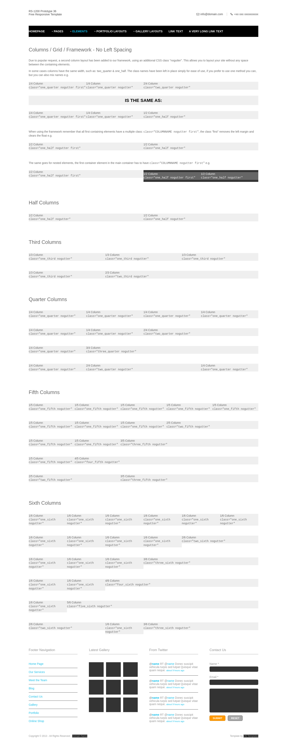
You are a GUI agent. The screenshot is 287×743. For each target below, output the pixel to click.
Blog (31, 688)
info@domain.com (212, 14)
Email (233, 680)
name (155, 663)
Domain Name (79, 736)
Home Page (36, 663)
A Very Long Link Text (206, 31)
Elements (79, 31)
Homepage (37, 31)
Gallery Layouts (149, 31)
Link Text (176, 31)
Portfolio (34, 712)
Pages (58, 31)
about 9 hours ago (175, 670)
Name (233, 667)
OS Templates (251, 736)
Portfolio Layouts (111, 31)
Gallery (33, 704)
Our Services (37, 672)
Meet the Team (38, 680)
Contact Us (35, 696)
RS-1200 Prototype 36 (42, 11)
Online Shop (36, 721)
